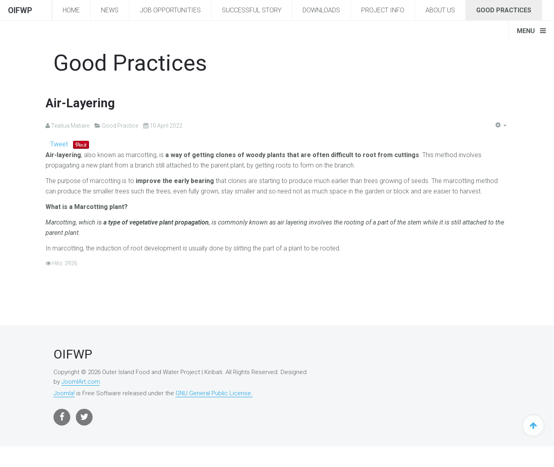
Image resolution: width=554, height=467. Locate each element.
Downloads (321, 10)
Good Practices (503, 10)
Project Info (382, 10)
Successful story (251, 10)
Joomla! (64, 393)
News (110, 10)
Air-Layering (81, 102)
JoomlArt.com (80, 381)
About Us (440, 10)
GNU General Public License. (214, 393)
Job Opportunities (170, 10)
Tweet (59, 144)
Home (71, 10)
